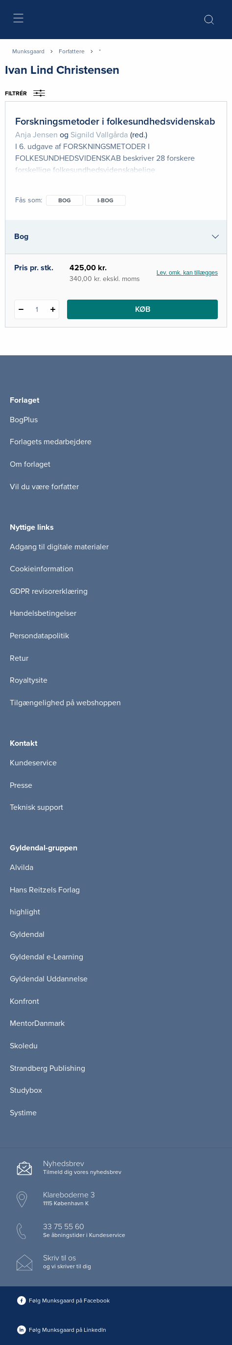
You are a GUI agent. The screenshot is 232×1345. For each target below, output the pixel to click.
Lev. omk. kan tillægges (187, 272)
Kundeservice (33, 763)
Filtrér (28, 93)
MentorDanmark (37, 1023)
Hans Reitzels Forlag (45, 890)
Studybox (26, 1090)
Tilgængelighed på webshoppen (65, 703)
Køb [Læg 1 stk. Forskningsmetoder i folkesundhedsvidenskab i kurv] (142, 309)
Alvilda (21, 867)
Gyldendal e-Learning (46, 957)
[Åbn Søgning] (209, 19)
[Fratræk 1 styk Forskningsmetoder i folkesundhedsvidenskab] (21, 309)
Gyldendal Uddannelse (49, 979)
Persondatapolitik (39, 636)
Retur (19, 658)
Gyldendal (27, 934)
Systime (23, 1113)
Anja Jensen (36, 135)
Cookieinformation (41, 569)
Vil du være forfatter (44, 487)
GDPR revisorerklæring (49, 591)
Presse (21, 785)
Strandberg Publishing (47, 1068)
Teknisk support (36, 807)
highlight (25, 912)
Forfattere (72, 51)
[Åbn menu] (17, 20)
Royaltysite (28, 680)
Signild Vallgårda (99, 135)
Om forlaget (30, 464)
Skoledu (24, 1046)
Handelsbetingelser (43, 613)
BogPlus (24, 420)
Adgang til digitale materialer (59, 547)
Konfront (24, 1001)
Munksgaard (28, 51)
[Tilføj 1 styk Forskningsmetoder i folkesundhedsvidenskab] (52, 309)
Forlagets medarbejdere (51, 442)
